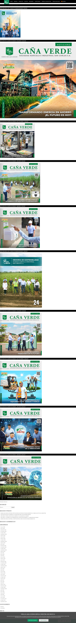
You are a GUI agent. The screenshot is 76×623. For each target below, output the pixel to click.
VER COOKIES (44, 620)
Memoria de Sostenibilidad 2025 (13, 8)
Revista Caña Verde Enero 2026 (13, 41)
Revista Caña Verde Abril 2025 (12, 206)
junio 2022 (2, 568)
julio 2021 (2, 580)
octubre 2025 (3, 532)
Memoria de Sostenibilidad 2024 (13, 251)
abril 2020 (2, 594)
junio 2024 (2, 544)
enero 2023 (3, 560)
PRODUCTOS (21, 1)
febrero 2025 (3, 538)
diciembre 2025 (3, 529)
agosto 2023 (3, 551)
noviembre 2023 (3, 547)
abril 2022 (2, 570)
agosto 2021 (3, 578)
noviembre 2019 (3, 598)
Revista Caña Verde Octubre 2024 (14, 359)
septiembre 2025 (4, 534)
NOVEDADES (31, 1)
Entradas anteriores (3, 501)
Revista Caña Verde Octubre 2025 (14, 121)
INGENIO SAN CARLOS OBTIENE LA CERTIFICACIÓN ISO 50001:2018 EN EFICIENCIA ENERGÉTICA (18, 518)
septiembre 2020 (4, 588)
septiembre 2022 (4, 565)
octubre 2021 (3, 577)
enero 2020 (3, 597)
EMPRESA (15, 1)
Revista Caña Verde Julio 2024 (12, 407)
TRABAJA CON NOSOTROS (46, 1)
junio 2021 (2, 581)
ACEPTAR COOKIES (33, 620)
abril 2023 (2, 555)
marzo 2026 (3, 527)
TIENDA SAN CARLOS (56, 1)
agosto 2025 (3, 535)
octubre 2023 (3, 548)
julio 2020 (2, 590)
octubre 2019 (3, 600)
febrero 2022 (3, 572)
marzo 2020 (3, 595)
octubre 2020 (3, 587)
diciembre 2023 (3, 545)
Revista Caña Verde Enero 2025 (13, 311)
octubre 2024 (3, 539)
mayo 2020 (3, 593)
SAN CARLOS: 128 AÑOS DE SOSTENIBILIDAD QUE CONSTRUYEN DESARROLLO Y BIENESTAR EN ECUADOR (19, 517)
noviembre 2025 (3, 531)
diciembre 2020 (3, 585)
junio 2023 (2, 554)
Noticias (2, 606)
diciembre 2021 (3, 575)
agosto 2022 (3, 567)
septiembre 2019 (4, 601)
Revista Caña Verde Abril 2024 (12, 455)
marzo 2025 (3, 537)
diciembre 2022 (3, 561)
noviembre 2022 (3, 562)
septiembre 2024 (4, 541)
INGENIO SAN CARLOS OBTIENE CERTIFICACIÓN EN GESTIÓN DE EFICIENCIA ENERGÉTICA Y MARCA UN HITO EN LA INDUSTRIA (23, 513)
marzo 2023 (3, 557)
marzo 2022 (3, 571)
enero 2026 (3, 528)
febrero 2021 (3, 584)
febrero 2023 (3, 558)
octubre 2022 (3, 564)
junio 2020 (2, 591)
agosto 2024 (3, 542)
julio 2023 (2, 552)
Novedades (3, 608)
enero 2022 (3, 574)
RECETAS (26, 1)
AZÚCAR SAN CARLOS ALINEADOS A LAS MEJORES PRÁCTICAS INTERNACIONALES (16, 514)
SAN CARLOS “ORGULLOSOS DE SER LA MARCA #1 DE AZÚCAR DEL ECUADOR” (15, 516)
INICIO (11, 1)
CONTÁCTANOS (37, 1)
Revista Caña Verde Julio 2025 (12, 161)
